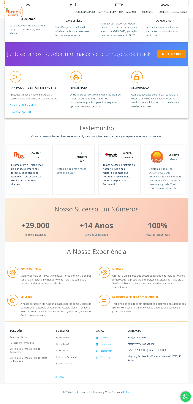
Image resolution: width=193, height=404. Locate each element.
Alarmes (133, 12)
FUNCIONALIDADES (86, 12)
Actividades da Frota (111, 12)
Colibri (127, 396)
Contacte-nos (180, 12)
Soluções (149, 12)
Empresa (164, 12)
